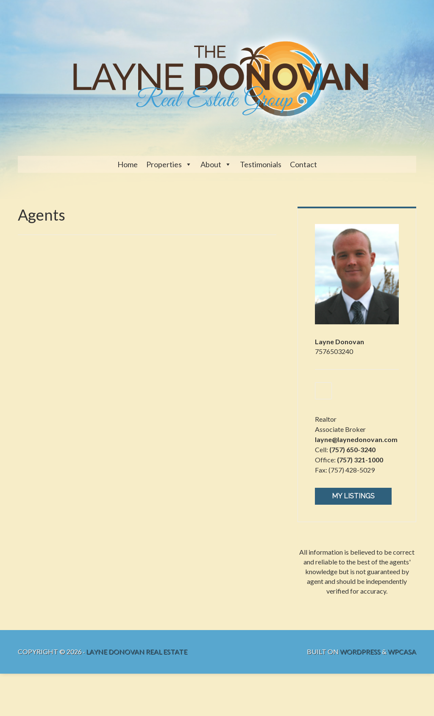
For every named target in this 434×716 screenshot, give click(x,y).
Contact (303, 164)
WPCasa (402, 651)
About (210, 164)
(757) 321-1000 (360, 460)
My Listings (353, 496)
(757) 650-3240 (352, 449)
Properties (164, 164)
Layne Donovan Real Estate (136, 651)
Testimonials (260, 164)
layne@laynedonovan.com (356, 439)
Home (127, 164)
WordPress (360, 651)
